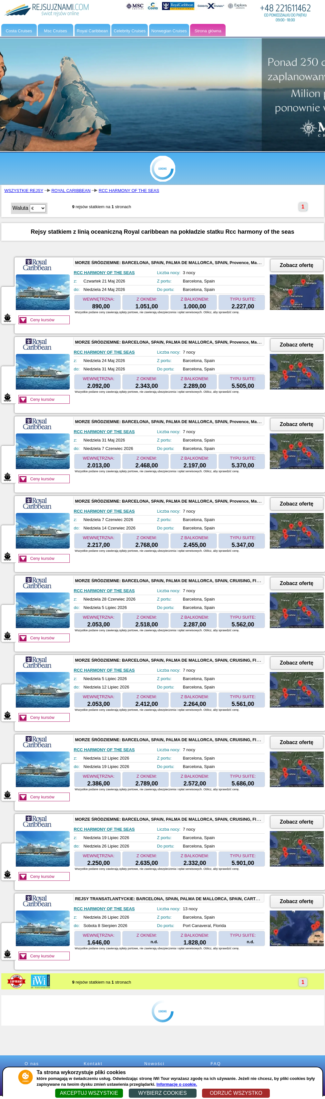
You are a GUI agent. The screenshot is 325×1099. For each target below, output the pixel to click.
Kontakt (93, 1063)
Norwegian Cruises (169, 30)
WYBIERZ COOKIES (162, 1093)
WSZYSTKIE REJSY (24, 190)
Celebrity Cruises (130, 30)
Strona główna (208, 30)
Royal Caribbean (92, 30)
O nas (32, 1063)
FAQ (215, 1063)
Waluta (20, 208)
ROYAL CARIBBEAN (70, 190)
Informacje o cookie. (177, 1084)
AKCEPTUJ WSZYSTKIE (89, 1093)
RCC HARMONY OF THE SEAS (129, 190)
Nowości (154, 1063)
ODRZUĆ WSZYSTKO (236, 1093)
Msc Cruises (55, 30)
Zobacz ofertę (296, 265)
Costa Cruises (19, 30)
